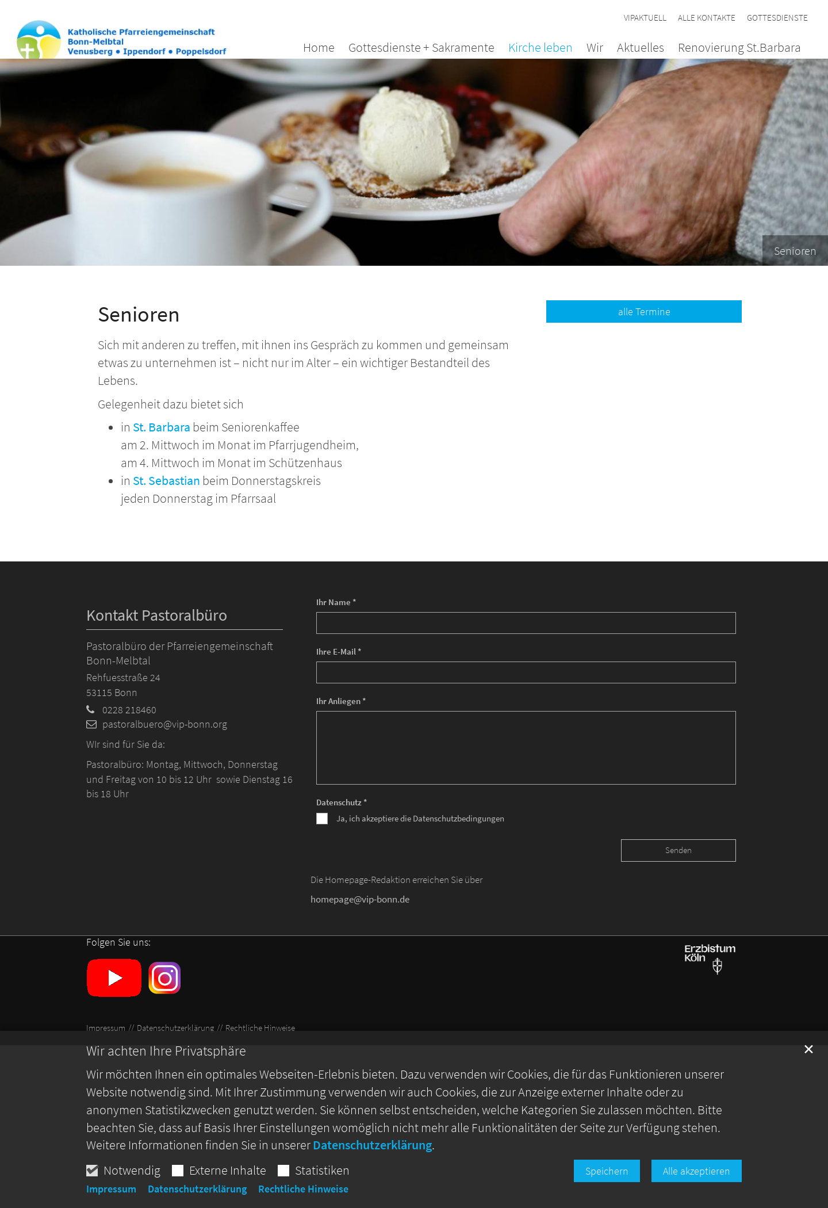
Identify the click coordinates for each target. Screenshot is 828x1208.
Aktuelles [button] (640, 48)
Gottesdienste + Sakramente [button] (421, 48)
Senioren (139, 313)
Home (319, 48)
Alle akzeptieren (696, 1179)
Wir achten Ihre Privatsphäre (166, 1059)
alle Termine (644, 311)
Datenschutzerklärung (372, 1153)
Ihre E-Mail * (339, 651)
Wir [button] (594, 48)
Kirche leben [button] (540, 48)
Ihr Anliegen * (341, 700)
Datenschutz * (341, 802)
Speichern (606, 1179)
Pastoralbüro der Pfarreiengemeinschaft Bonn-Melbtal (179, 653)
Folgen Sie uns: (118, 942)
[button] (732, 49)
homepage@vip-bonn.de (359, 899)
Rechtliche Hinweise (303, 1197)
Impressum (111, 1197)
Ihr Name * (336, 602)
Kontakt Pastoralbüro (156, 615)
